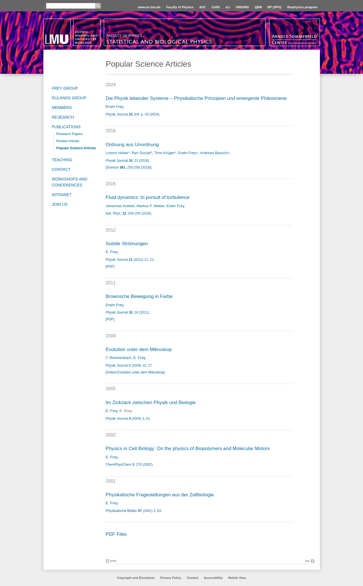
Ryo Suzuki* (142, 153)
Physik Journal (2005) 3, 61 (128, 419)
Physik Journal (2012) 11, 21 (130, 260)
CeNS (216, 7)
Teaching (62, 159)
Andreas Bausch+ (214, 153)
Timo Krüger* (165, 153)
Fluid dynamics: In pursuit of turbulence (148, 197)
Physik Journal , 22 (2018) (127, 161)
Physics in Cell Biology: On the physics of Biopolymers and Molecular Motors (188, 448)
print (113, 560)
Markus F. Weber (150, 206)
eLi (227, 7)
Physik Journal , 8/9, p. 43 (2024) (132, 114)
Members (62, 107)
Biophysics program (302, 7)
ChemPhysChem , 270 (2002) (129, 465)
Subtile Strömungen (127, 243)
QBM (258, 7)
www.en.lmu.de (149, 7)
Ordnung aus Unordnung (132, 144)
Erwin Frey (114, 106)
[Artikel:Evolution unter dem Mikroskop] (135, 372)
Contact (61, 169)
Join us (59, 204)
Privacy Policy (171, 577)
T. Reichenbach (119, 358)
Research (63, 117)
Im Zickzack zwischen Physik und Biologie (151, 402)
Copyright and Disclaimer (136, 577)
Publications (66, 127)
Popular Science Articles (76, 148)
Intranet (62, 194)
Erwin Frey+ (188, 153)
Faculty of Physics (180, 7)
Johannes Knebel (120, 206)
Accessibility (213, 577)
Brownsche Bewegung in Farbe (139, 296)
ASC (202, 7)
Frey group (65, 88)
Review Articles (67, 141)
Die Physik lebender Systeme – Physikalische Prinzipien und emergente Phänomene (196, 98)
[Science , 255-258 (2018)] (128, 167)
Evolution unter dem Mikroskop (139, 349)
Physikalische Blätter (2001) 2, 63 (133, 511)
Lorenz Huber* (118, 153)
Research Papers (69, 134)
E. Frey (112, 252)
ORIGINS (242, 7)
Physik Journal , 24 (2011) (127, 312)
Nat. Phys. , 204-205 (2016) (128, 213)
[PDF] (110, 266)
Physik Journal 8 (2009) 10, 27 (129, 365)
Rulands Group (69, 98)
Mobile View (237, 577)
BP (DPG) (274, 7)
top (307, 560)
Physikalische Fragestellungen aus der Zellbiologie (160, 494)
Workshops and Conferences (69, 182)
